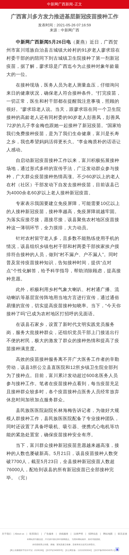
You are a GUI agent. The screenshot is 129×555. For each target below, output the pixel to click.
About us (19, 533)
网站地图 (108, 533)
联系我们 (34, 533)
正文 (78, 4)
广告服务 (49, 533)
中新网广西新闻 (60, 4)
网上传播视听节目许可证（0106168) (27, 550)
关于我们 (6, 533)
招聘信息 (93, 533)
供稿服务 (63, 533)
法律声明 (78, 533)
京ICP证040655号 (54, 550)
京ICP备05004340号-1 (104, 550)
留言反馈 (122, 533)
